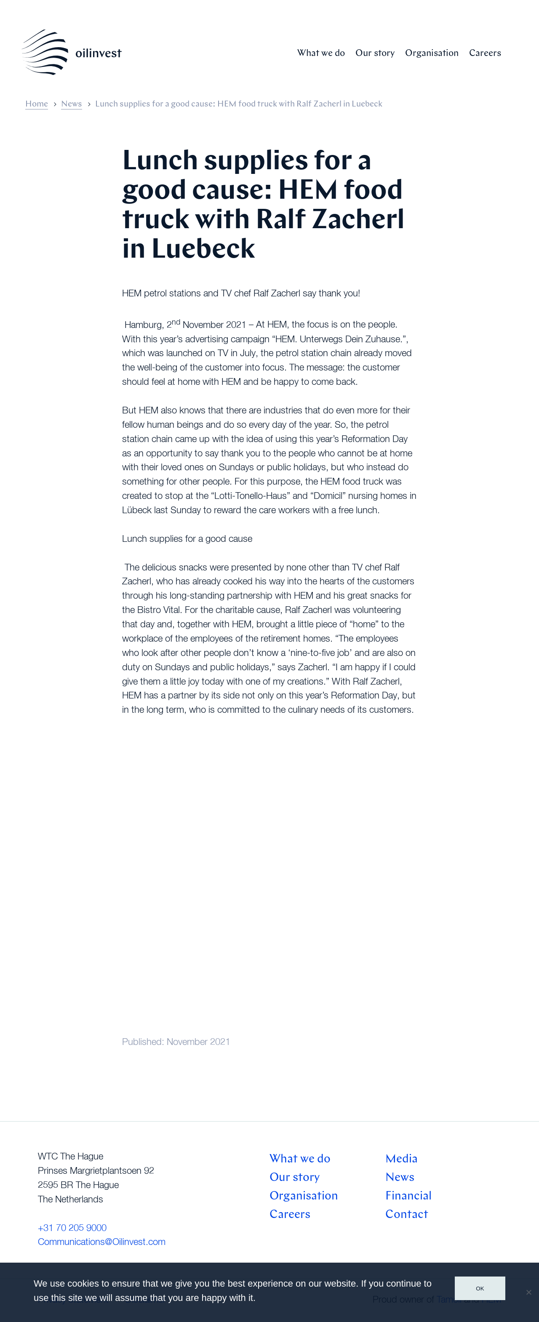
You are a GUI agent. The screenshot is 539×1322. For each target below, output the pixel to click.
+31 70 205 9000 (72, 1228)
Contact (406, 1215)
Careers (485, 54)
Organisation (432, 54)
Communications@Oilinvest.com (101, 1242)
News (71, 104)
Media (401, 1159)
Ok (480, 1288)
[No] (528, 1292)
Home (36, 104)
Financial (408, 1196)
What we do (321, 54)
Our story (375, 54)
